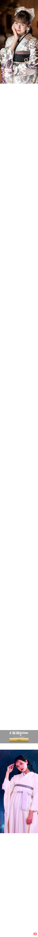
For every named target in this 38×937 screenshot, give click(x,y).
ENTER (19, 740)
